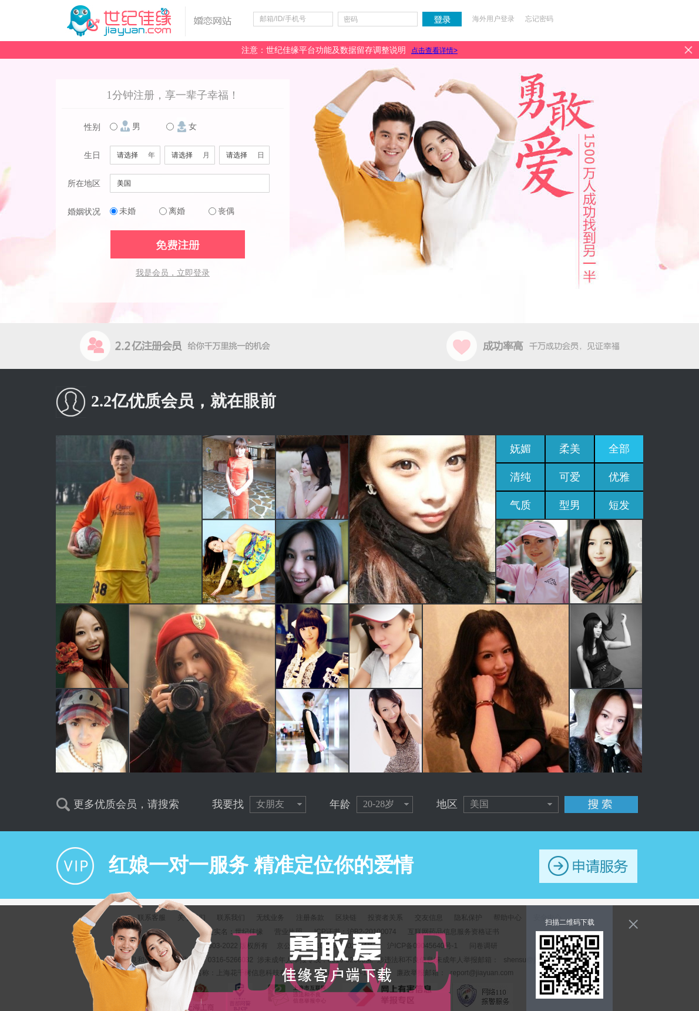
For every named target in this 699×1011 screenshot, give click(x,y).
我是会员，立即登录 (173, 272)
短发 (619, 505)
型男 (569, 505)
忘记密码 (539, 19)
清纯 (520, 477)
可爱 (569, 477)
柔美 (569, 449)
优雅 (619, 477)
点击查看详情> (434, 50)
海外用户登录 (493, 19)
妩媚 (520, 449)
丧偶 (226, 211)
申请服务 (588, 866)
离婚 (177, 211)
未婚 (127, 211)
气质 (520, 505)
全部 (619, 449)
